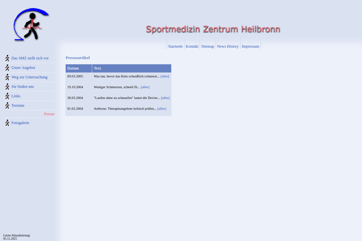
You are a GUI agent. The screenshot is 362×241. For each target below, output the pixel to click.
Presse (49, 114)
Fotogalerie (20, 122)
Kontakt (192, 46)
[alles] (164, 76)
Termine (18, 105)
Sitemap (207, 46)
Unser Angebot (23, 67)
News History (228, 46)
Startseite (175, 46)
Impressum (250, 46)
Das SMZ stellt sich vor (30, 58)
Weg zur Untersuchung (29, 77)
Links (15, 96)
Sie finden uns (22, 86)
